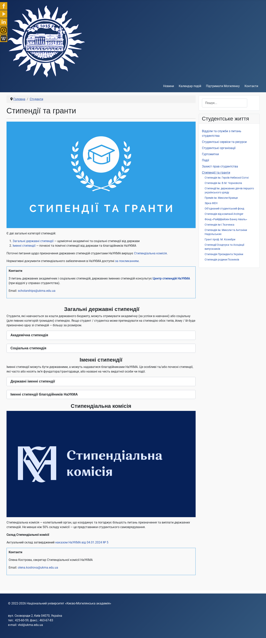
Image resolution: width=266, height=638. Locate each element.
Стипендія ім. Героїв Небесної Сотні (227, 177)
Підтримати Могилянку (223, 86)
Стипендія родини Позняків (222, 259)
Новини (168, 86)
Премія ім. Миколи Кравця (221, 197)
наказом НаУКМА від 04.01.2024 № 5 (81, 542)
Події (205, 160)
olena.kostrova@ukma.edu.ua (38, 567)
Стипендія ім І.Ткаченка (219, 224)
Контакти (251, 86)
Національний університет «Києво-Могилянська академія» (69, 603)
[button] (101, 335)
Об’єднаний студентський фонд (224, 208)
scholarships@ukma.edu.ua (37, 291)
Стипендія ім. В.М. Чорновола (223, 183)
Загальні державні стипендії (33, 241)
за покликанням (127, 261)
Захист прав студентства (220, 166)
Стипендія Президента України (224, 254)
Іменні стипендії (24, 245)
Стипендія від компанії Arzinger (224, 213)
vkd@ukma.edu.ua (30, 625)
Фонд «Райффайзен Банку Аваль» (226, 219)
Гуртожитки (210, 154)
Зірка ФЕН (211, 203)
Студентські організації (219, 148)
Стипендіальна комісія (150, 253)
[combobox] (224, 103)
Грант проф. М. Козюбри (220, 239)
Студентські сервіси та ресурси (224, 142)
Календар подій (190, 86)
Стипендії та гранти (216, 172)
